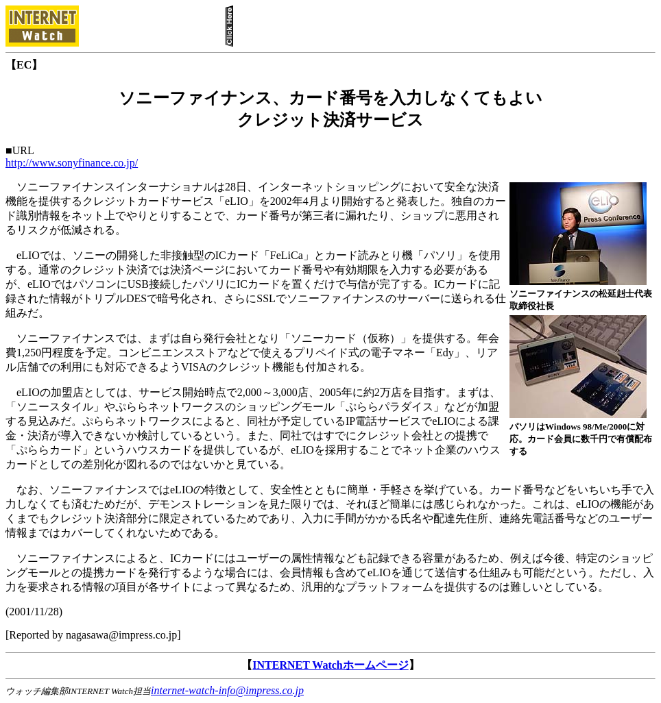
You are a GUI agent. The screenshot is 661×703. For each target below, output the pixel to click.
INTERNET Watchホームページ (330, 665)
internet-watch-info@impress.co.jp (227, 690)
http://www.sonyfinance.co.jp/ (71, 163)
